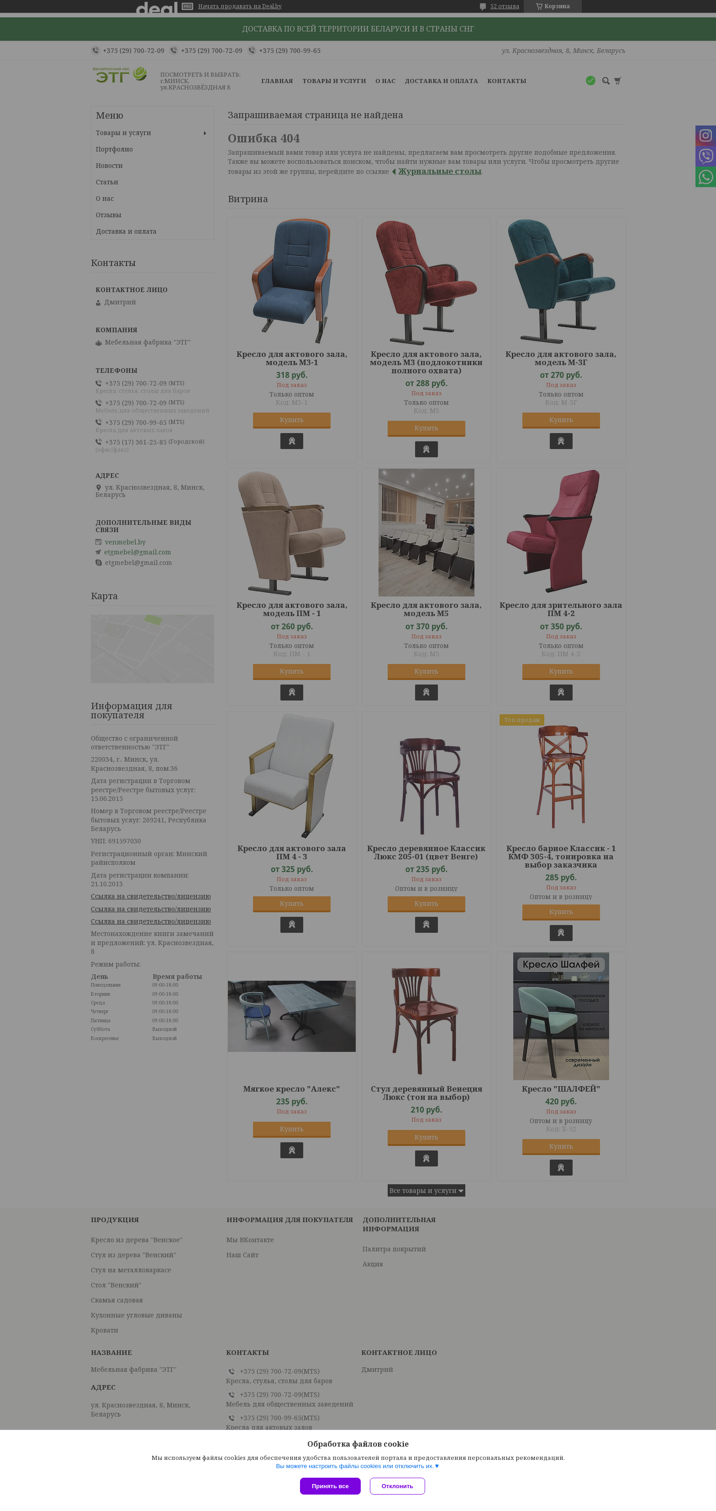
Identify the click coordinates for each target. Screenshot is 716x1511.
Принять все (330, 1486)
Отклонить (397, 1486)
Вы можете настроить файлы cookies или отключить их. (355, 1466)
